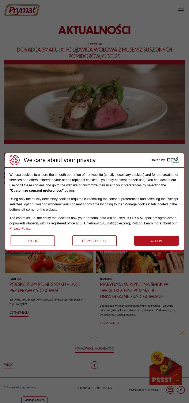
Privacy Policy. (20, 228)
